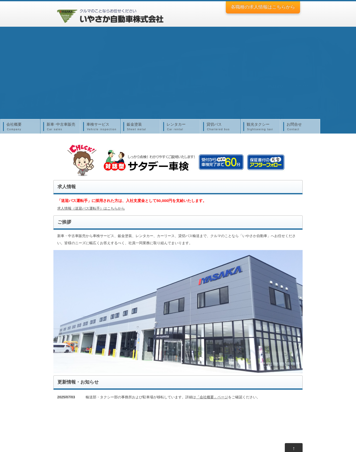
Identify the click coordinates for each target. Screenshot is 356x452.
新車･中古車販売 (61, 127)
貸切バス (221, 127)
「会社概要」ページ (212, 397)
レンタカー (181, 127)
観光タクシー (261, 127)
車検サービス (101, 127)
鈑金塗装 (141, 127)
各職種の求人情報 (263, 6)
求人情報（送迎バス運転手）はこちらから (91, 208)
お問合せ (301, 127)
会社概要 (21, 127)
